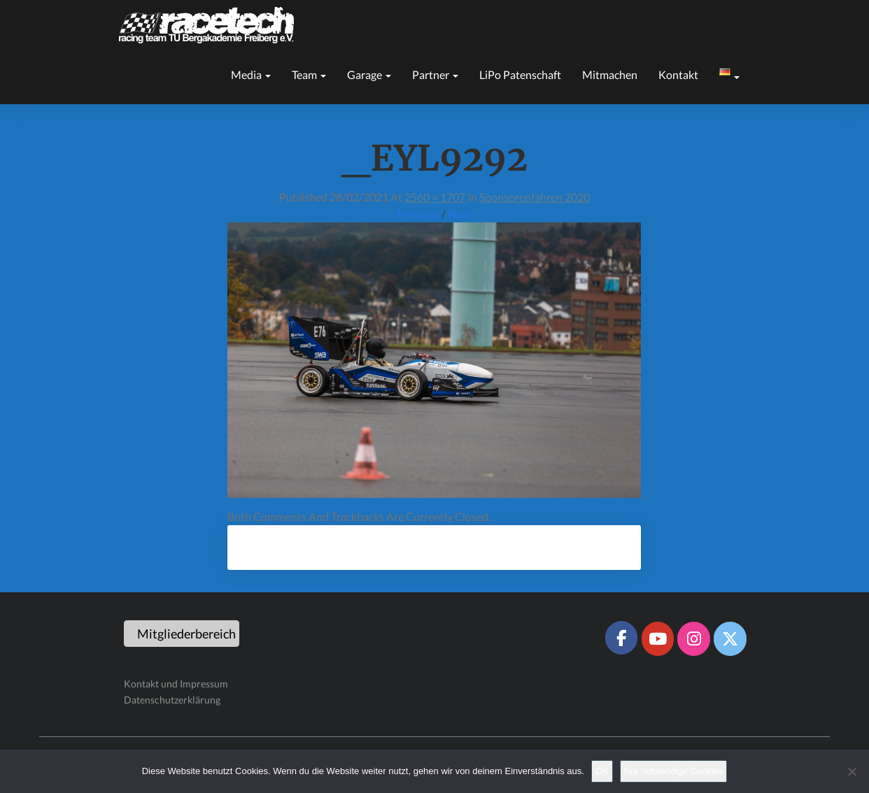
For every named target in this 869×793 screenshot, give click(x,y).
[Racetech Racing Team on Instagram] (693, 638)
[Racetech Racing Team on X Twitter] (730, 638)
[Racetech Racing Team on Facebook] (621, 638)
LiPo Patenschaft (520, 74)
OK (602, 771)
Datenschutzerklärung (172, 700)
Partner (435, 74)
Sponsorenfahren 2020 (534, 196)
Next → (466, 213)
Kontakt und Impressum (176, 684)
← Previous (411, 213)
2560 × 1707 (434, 196)
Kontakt (678, 74)
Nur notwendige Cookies (673, 771)
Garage (369, 74)
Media (251, 74)
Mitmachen (609, 74)
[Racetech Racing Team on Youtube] (658, 638)
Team (309, 74)
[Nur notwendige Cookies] (852, 771)
